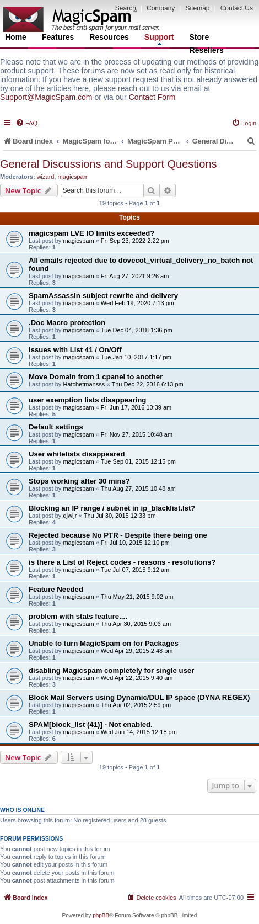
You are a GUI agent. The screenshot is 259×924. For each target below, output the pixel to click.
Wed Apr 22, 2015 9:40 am (137, 678)
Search (125, 8)
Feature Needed (56, 589)
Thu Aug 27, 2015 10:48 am (138, 488)
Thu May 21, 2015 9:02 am (137, 596)
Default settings (56, 427)
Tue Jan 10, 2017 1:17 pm (136, 357)
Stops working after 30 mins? (79, 481)
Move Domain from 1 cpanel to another (96, 377)
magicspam (73, 176)
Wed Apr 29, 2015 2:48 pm (137, 650)
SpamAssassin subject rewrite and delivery (103, 295)
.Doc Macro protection (67, 322)
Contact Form (152, 97)
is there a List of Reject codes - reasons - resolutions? (122, 562)
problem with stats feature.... (78, 616)
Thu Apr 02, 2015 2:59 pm (136, 705)
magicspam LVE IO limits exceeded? (91, 233)
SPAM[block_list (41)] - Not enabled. (91, 724)
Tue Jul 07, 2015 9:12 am (135, 569)
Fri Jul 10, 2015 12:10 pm (135, 542)
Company (161, 8)
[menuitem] (26, 123)
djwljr (70, 515)
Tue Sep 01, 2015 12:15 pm (138, 461)
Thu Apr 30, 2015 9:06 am (136, 623)
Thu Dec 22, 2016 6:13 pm (147, 384)
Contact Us (236, 8)
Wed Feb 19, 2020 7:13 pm (137, 303)
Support (159, 39)
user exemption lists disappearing (87, 400)
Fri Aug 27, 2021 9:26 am (135, 276)
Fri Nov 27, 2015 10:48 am (136, 434)
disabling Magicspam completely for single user (111, 670)
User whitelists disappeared (77, 454)
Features (58, 37)
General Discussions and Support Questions (108, 164)
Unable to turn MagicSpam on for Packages (104, 643)
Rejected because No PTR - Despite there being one (118, 535)
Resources (109, 37)
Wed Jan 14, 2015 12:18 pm (139, 732)
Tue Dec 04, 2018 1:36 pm (136, 330)
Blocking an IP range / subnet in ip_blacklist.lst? (112, 508)
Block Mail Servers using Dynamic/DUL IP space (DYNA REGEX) (139, 697)
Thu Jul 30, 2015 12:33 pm (120, 515)
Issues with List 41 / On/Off (75, 350)
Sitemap (197, 8)
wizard (46, 176)
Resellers (207, 50)
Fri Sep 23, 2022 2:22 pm (135, 240)
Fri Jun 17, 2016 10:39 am (136, 407)
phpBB (101, 915)
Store (199, 37)
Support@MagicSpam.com (46, 97)
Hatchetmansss (84, 384)
